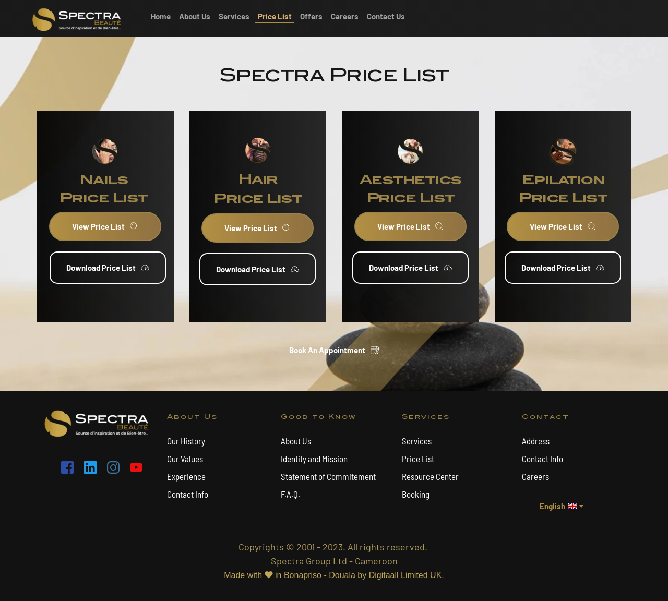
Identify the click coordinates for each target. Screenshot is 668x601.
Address (536, 441)
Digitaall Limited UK (405, 575)
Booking (416, 494)
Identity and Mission (314, 458)
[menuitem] (160, 16)
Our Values (185, 458)
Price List (418, 458)
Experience (186, 476)
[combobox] (560, 506)
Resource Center (430, 476)
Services (417, 441)
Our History (187, 441)
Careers (536, 476)
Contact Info (187, 494)
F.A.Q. (290, 494)
